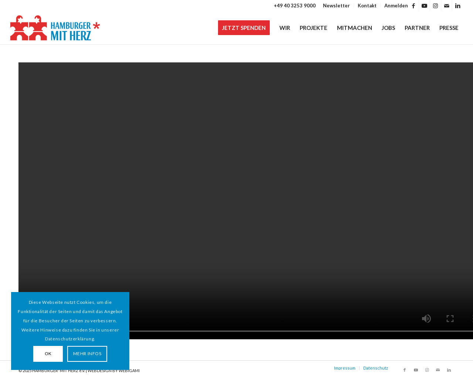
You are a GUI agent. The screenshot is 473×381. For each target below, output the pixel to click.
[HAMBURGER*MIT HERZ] (56, 27)
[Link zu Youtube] (424, 5)
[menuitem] (336, 5)
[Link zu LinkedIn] (457, 5)
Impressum (344, 367)
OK (48, 353)
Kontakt (367, 5)
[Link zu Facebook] (413, 5)
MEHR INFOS (87, 353)
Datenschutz (375, 367)
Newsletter (336, 5)
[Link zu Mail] (446, 5)
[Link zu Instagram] (435, 5)
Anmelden (396, 5)
